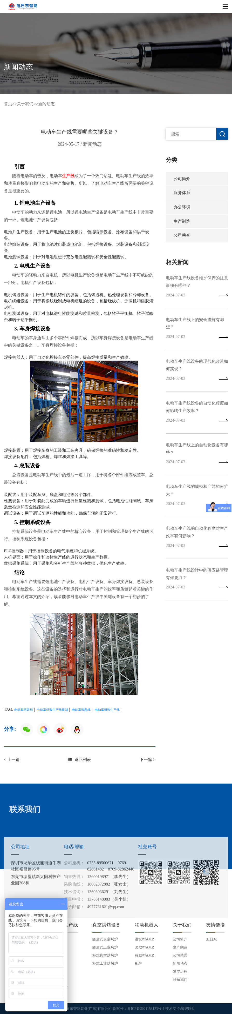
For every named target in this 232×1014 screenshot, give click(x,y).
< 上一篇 (12, 759)
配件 (138, 963)
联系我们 (180, 980)
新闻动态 (46, 104)
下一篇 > (147, 759)
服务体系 (182, 193)
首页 (8, 104)
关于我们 (25, 104)
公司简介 (182, 179)
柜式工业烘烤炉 (105, 963)
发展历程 (180, 971)
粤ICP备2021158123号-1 (146, 1009)
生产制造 (182, 222)
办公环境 (182, 208)
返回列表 (79, 759)
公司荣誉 (182, 237)
